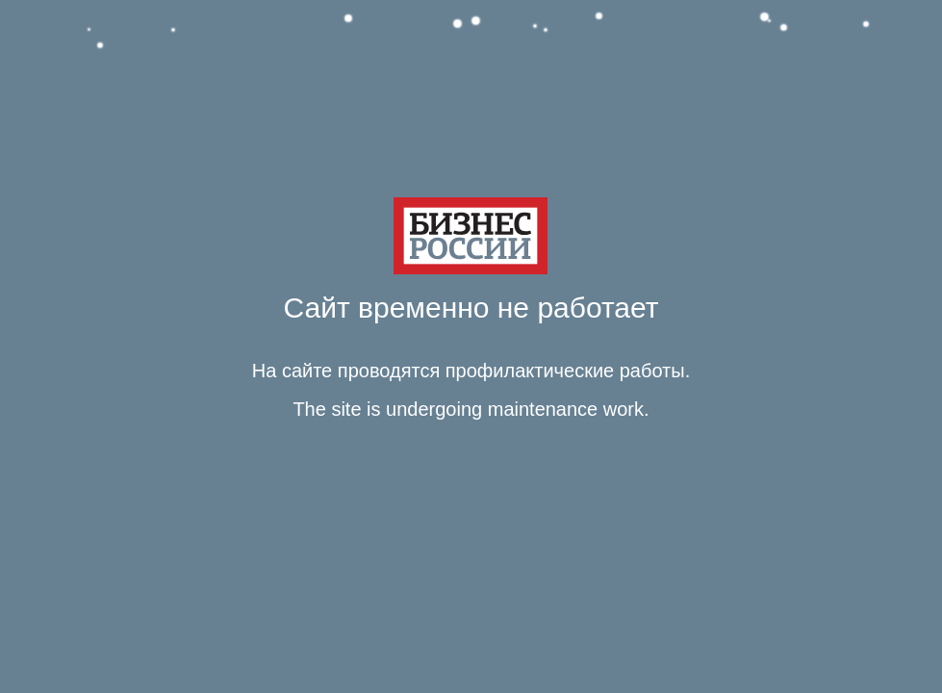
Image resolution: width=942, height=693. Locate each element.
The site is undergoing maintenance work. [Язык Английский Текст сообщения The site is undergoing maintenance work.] (471, 409)
